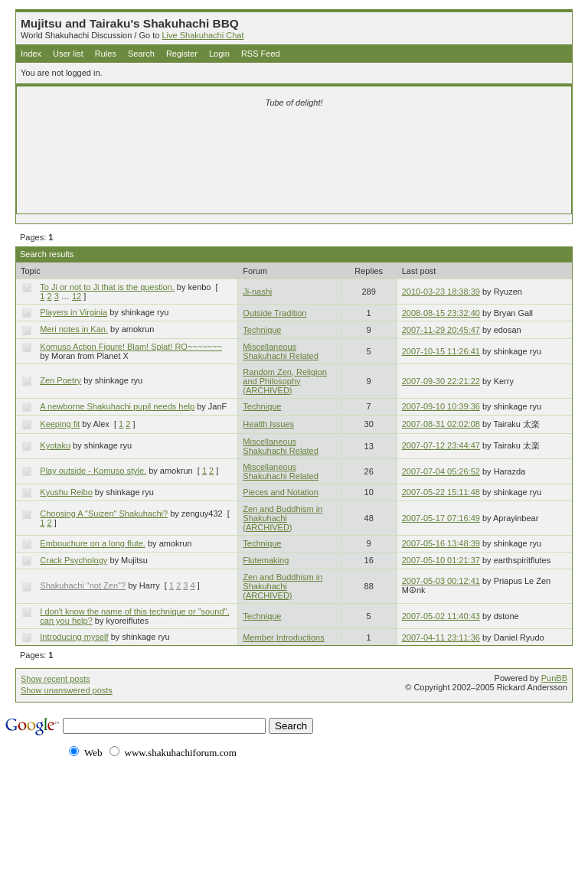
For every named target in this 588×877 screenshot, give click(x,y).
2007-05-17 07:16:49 (441, 518)
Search (141, 53)
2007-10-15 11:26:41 (441, 351)
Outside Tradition (274, 313)
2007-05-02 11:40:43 (441, 616)
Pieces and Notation (280, 492)
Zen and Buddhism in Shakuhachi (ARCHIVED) (282, 518)
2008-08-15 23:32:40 (441, 313)
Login (219, 53)
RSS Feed (260, 53)
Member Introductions (283, 637)
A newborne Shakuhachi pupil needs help (117, 406)
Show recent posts (55, 678)
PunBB (554, 678)
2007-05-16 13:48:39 (441, 543)
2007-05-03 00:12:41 (441, 580)
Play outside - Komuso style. (93, 470)
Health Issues (268, 424)
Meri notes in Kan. (74, 329)
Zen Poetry (60, 380)
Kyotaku (55, 445)
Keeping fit (60, 424)
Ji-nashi (257, 291)
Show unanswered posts (67, 690)
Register (182, 53)
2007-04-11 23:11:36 (441, 637)
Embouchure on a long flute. (92, 543)
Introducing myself (74, 636)
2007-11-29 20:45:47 (441, 329)
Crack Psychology (73, 560)
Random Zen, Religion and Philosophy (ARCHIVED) (284, 381)
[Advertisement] (294, 139)
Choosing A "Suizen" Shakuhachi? (104, 513)
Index (31, 53)
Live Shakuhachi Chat (202, 35)
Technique (262, 329)
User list (68, 53)
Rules (105, 53)
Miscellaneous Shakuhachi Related (280, 351)
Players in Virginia (73, 312)
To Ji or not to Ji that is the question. (107, 287)
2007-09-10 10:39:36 (441, 406)
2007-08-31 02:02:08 (441, 424)
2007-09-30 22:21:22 (441, 381)
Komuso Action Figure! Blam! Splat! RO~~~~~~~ (131, 346)
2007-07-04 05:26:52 (441, 471)
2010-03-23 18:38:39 (441, 291)
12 (76, 296)
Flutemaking (266, 560)
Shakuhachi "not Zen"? (83, 585)
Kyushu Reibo (66, 492)
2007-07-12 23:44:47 (441, 445)
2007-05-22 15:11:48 (441, 492)
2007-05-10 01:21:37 (441, 560)
